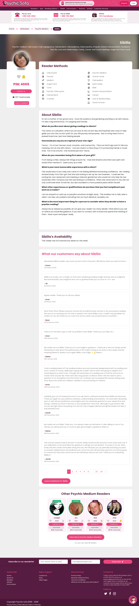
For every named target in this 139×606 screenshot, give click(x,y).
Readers (10, 580)
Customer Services (101, 9)
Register (124, 3)
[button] (133, 600)
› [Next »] (105, 471)
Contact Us (43, 575)
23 (96, 471)
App (41, 9)
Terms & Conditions (78, 580)
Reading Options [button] (51, 9)
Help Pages (43, 580)
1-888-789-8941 (67, 16)
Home (11, 29)
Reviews (82, 9)
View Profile (56, 527)
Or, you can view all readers (86, 543)
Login (133, 3)
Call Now (21, 91)
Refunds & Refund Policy (80, 578)
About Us (10, 578)
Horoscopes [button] (71, 9)
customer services (109, 583)
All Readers (24, 29)
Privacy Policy (76, 575)
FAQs (41, 578)
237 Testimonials (21, 97)
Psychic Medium (41, 29)
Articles (89, 9)
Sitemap (37, 605)
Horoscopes (11, 584)
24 (101, 471)
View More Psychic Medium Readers (85, 537)
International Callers (25, 605)
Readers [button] (34, 9)
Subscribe (118, 561)
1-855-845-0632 (28, 16)
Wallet (62, 9)
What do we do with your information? (85, 582)
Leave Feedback (21, 103)
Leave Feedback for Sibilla (56, 481)
